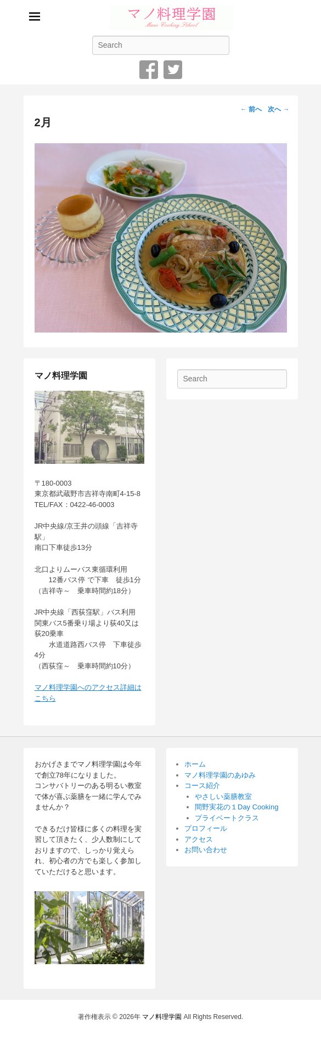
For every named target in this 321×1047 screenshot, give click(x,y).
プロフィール (205, 828)
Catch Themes (198, 1029)
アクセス (198, 839)
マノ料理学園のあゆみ (220, 775)
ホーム (195, 764)
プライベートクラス (227, 818)
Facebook (148, 69)
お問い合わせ (205, 850)
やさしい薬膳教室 (223, 796)
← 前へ (251, 109)
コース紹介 (202, 785)
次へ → (278, 109)
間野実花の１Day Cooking (236, 807)
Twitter (173, 69)
